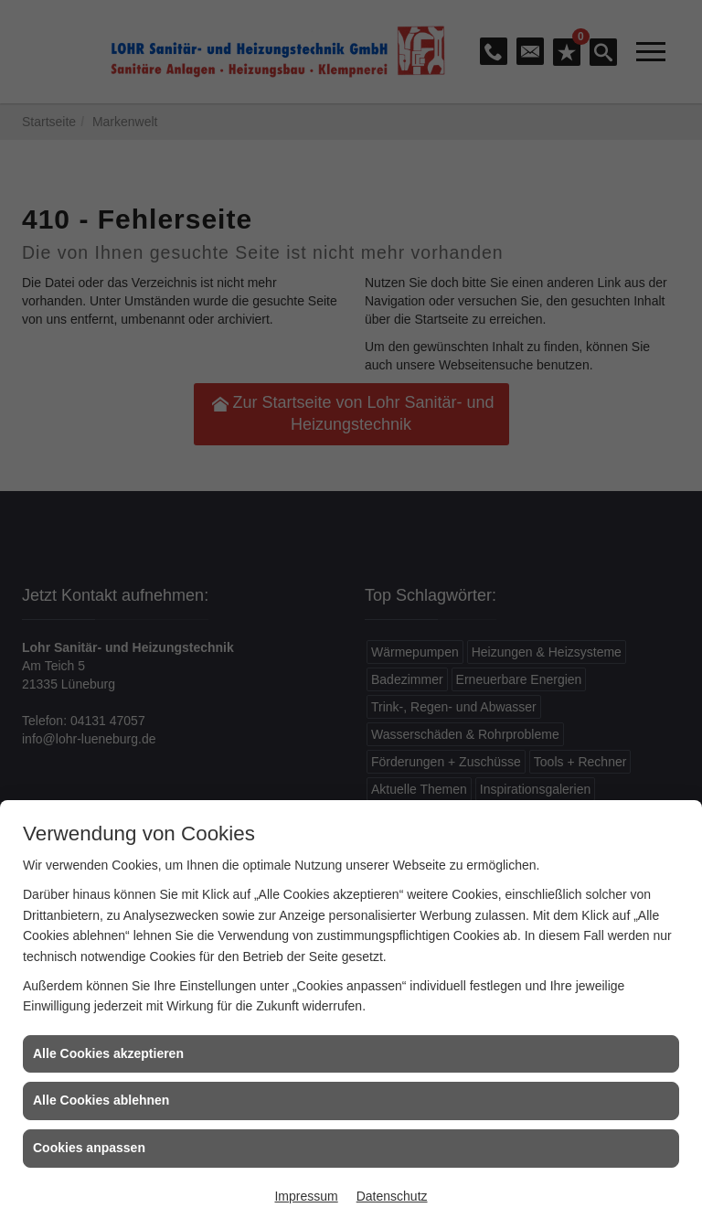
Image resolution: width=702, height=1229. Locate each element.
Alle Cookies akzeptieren (108, 1053)
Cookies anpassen (89, 1147)
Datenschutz (392, 1196)
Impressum (305, 1196)
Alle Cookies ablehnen (101, 1100)
